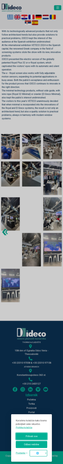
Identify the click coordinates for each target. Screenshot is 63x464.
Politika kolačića (24, 427)
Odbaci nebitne (31, 444)
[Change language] (38, 453)
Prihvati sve (32, 436)
